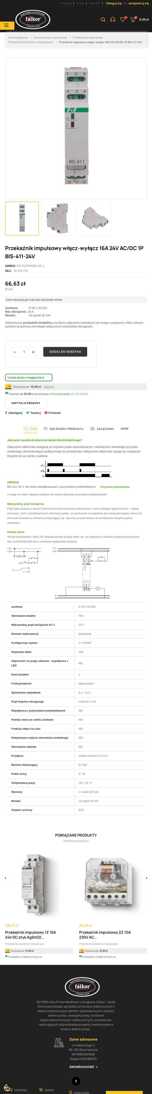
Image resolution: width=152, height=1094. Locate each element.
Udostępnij (15, 413)
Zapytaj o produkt (25, 403)
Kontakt (94, 3)
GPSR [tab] (124, 428)
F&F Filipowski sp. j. (31, 266)
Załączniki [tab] (102, 429)
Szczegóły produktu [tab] (63, 429)
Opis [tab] (30, 429)
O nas (80, 3)
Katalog (66, 3)
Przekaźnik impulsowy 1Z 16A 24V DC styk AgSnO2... (30, 935)
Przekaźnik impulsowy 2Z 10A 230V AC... (105, 935)
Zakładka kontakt (81, 1066)
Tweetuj (35, 413)
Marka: (10, 266)
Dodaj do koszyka (65, 352)
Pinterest (54, 413)
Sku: (8, 271)
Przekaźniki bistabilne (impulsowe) (24, 944)
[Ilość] (24, 352)
